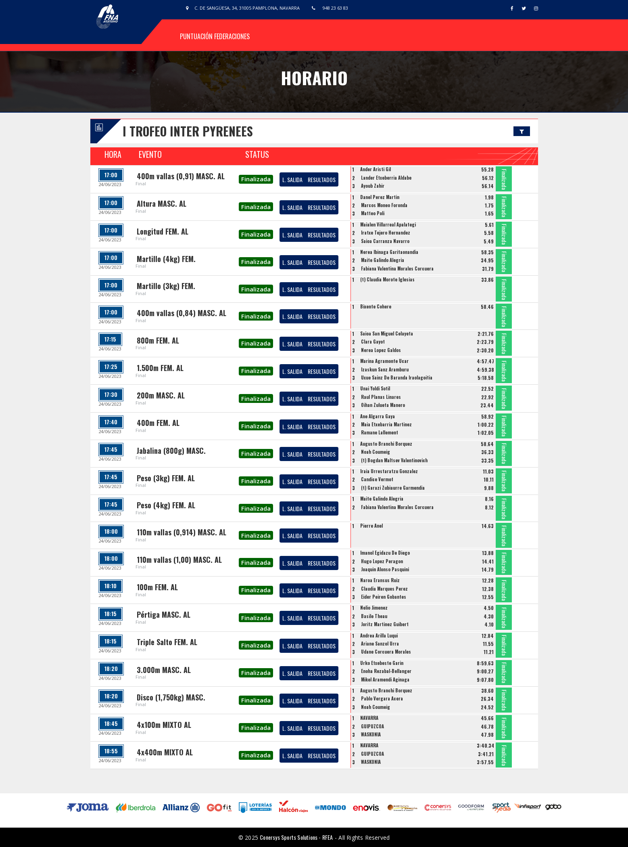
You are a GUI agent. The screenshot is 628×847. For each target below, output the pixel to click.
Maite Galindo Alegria (382, 260)
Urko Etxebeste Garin (381, 663)
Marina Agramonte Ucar (384, 361)
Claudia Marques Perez (384, 588)
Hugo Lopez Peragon (382, 561)
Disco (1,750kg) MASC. (171, 697)
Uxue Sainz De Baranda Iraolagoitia (396, 377)
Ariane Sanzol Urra (380, 643)
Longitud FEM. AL (162, 231)
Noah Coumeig (375, 452)
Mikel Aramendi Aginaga (385, 679)
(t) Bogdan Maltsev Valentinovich (394, 460)
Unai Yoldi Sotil (375, 388)
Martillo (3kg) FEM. (166, 286)
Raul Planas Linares (381, 397)
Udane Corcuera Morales (386, 651)
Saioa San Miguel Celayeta (386, 333)
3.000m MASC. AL (164, 670)
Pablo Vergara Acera (382, 698)
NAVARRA (369, 718)
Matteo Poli (372, 213)
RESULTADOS (322, 179)
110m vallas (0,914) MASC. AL (181, 532)
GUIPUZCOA (372, 726)
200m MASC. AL (161, 395)
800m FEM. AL (158, 340)
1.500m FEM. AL (160, 368)
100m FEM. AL (157, 587)
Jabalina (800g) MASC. (171, 450)
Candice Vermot (377, 479)
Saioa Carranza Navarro (385, 241)
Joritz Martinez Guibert (385, 624)
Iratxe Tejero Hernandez (385, 232)
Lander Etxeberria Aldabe (386, 177)
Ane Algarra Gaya (377, 416)
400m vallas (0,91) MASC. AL (181, 176)
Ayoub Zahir (372, 185)
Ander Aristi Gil (375, 169)
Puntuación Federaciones (215, 36)
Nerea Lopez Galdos (381, 350)
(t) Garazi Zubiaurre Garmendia (393, 487)
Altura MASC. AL (161, 203)
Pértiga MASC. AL (163, 614)
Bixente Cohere (375, 306)
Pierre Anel (371, 525)
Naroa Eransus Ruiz (380, 580)
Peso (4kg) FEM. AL (166, 505)
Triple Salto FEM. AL (167, 642)
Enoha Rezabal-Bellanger (386, 671)
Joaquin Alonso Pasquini (385, 569)
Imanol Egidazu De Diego (385, 552)
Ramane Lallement (379, 432)
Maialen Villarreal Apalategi (388, 224)
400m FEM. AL (158, 422)
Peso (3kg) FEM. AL (166, 478)
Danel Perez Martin (379, 197)
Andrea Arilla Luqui (379, 635)
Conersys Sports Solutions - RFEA (296, 837)
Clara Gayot (373, 341)
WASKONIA (371, 734)
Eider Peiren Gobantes (383, 596)
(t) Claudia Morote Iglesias (387, 279)
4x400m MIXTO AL (165, 752)
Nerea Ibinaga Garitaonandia (389, 252)
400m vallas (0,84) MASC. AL (181, 313)
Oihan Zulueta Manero (383, 405)
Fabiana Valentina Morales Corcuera (397, 268)
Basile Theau (374, 616)
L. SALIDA (292, 179)
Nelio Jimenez (374, 607)
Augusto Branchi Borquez (386, 443)
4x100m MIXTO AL (164, 724)
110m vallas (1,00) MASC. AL (179, 559)
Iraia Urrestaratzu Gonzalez (389, 471)
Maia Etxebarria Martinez (386, 424)
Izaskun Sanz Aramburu (385, 369)
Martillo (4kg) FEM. (166, 259)
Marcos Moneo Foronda (384, 205)
